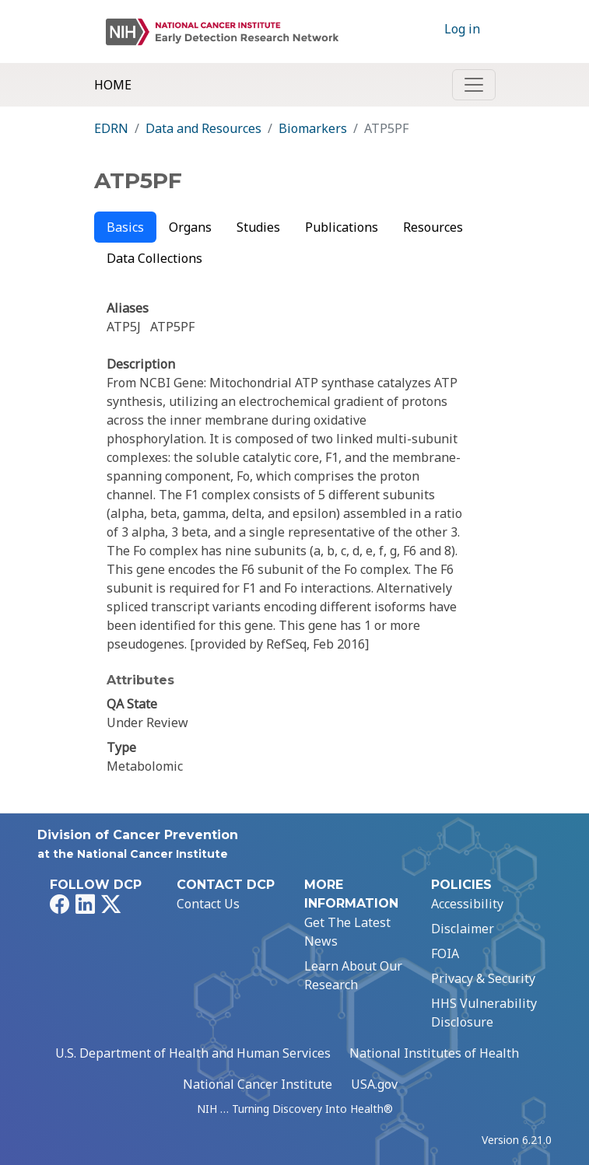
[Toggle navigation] (474, 84)
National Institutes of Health (434, 1053)
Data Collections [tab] (154, 258)
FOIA (445, 953)
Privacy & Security (483, 978)
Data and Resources (203, 128)
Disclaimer (462, 928)
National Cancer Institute (257, 1084)
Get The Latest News (347, 932)
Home (112, 84)
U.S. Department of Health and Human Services (193, 1053)
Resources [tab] (433, 227)
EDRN (111, 128)
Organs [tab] (190, 227)
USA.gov (374, 1084)
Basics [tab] (125, 227)
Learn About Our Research (353, 975)
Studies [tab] (258, 227)
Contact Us (208, 903)
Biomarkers (313, 128)
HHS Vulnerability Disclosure (484, 1012)
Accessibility (467, 903)
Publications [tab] (341, 227)
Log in (462, 28)
